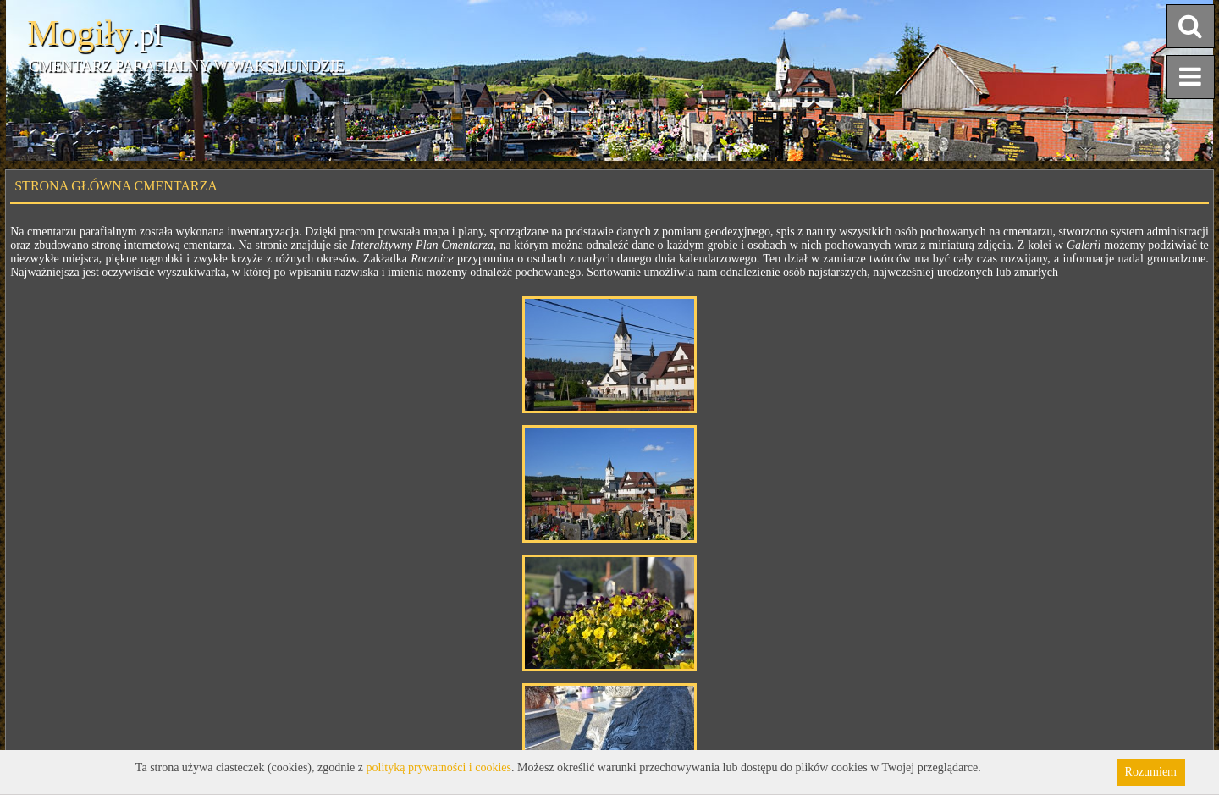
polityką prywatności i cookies (439, 767)
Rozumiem (1151, 771)
